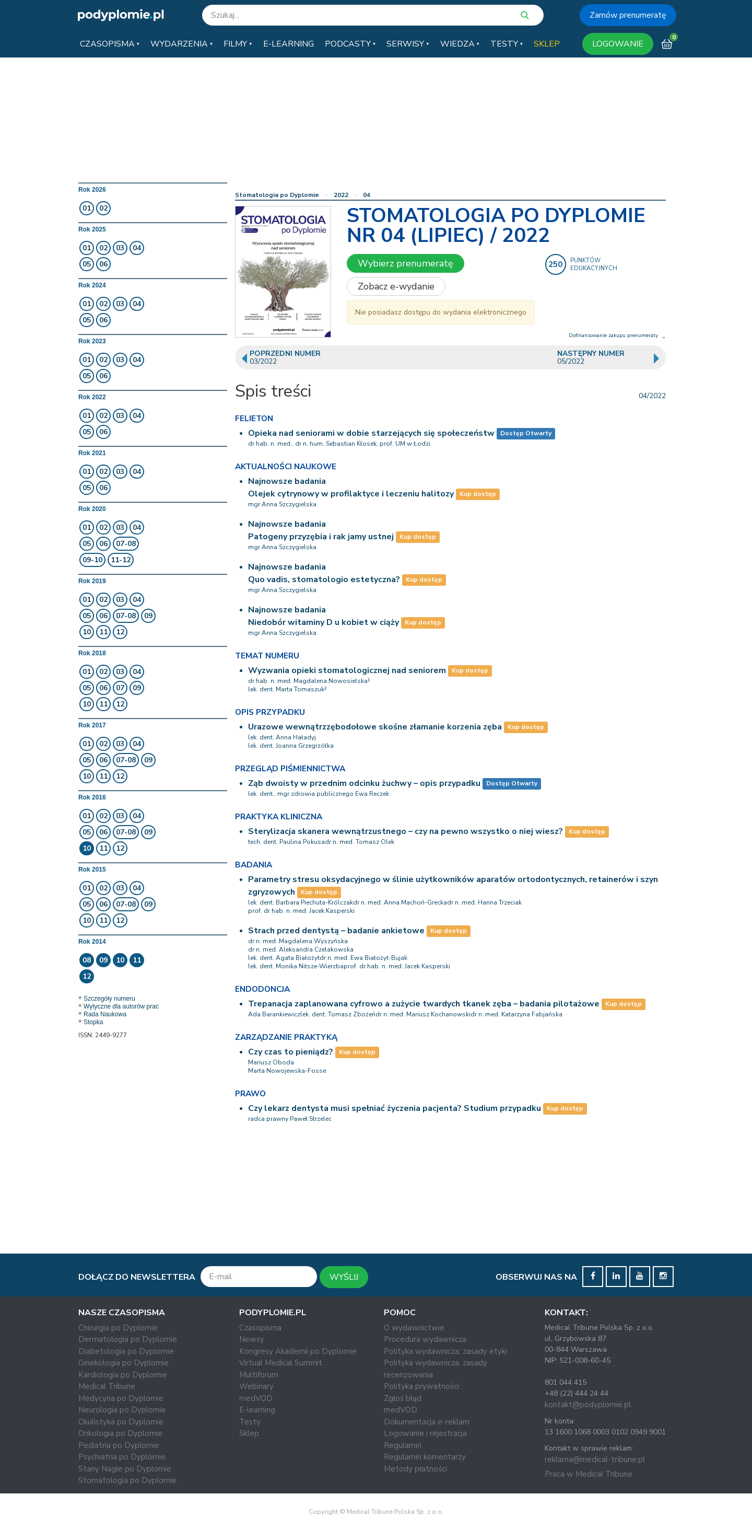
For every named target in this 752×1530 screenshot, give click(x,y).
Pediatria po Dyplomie (118, 1445)
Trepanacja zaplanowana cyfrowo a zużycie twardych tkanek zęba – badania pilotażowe (424, 1004)
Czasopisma (260, 1328)
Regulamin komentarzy (425, 1457)
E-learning (257, 1410)
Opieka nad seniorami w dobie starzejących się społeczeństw (371, 433)
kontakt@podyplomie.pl (588, 1404)
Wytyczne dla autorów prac (121, 1006)
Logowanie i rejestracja (425, 1433)
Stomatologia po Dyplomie (277, 195)
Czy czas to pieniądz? (290, 1052)
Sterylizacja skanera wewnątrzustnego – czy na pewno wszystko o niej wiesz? (405, 831)
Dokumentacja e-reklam (426, 1422)
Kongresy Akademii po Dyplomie (298, 1351)
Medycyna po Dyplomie (120, 1398)
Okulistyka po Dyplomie (120, 1422)
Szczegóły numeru (109, 998)
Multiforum (258, 1375)
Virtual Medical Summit (280, 1363)
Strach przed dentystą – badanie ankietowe (336, 930)
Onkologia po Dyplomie (120, 1433)
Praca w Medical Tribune (588, 1474)
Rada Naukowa (105, 1014)
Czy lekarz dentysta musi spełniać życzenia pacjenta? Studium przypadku (394, 1108)
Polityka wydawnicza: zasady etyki (445, 1351)
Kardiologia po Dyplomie (122, 1375)
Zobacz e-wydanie (396, 286)
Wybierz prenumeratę (405, 263)
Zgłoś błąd (402, 1398)
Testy (250, 1422)
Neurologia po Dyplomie (122, 1410)
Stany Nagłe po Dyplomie (124, 1469)
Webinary (256, 1386)
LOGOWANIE (617, 44)
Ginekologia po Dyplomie (123, 1363)
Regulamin (402, 1445)
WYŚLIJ (344, 1277)
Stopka (93, 1022)
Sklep (249, 1433)
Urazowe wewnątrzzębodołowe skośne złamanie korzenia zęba (375, 727)
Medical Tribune (106, 1386)
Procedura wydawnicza (425, 1339)
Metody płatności (415, 1469)
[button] (110, 43)
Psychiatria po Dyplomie (122, 1457)
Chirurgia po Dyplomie (118, 1328)
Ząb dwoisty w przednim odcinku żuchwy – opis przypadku (364, 783)
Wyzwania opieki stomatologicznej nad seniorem (347, 670)
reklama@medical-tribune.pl (595, 1459)
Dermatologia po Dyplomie (127, 1339)
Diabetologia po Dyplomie (126, 1351)
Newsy (251, 1339)
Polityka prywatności (421, 1386)
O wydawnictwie (414, 1328)
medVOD (256, 1398)
